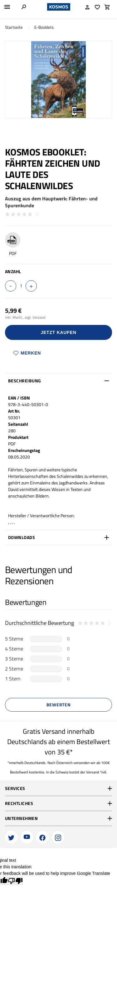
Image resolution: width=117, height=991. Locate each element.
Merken (27, 353)
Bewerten (58, 704)
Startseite (14, 27)
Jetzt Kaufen (58, 332)
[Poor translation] (15, 881)
